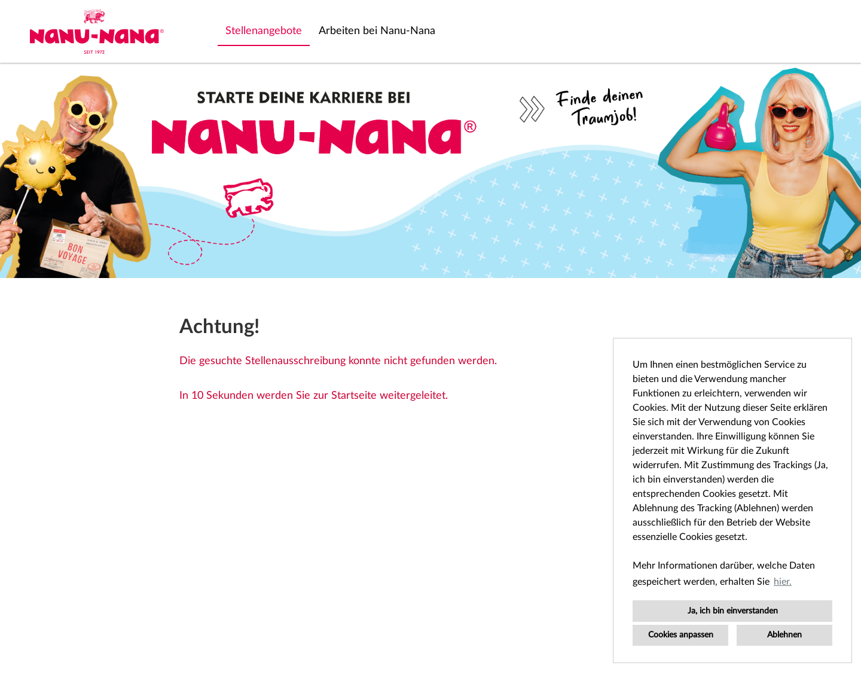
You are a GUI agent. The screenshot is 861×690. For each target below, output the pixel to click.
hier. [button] (783, 582)
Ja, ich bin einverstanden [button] (733, 610)
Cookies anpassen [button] (680, 634)
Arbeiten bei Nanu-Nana (377, 31)
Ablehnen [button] (784, 634)
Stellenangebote (263, 31)
